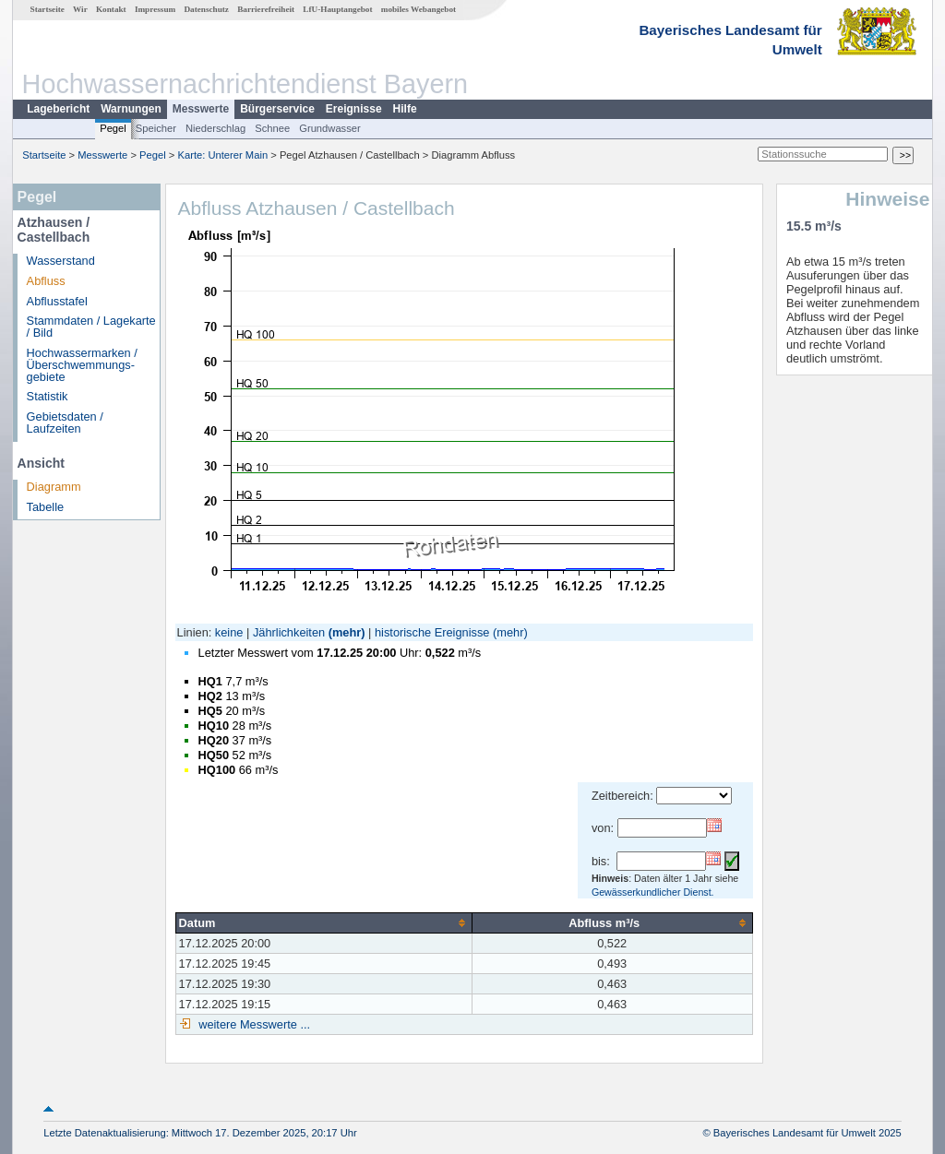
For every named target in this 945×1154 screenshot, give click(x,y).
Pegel (113, 128)
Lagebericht (58, 108)
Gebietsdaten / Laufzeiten (65, 422)
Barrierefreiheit (265, 9)
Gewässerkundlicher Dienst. (653, 892)
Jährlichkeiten (289, 632)
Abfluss (46, 281)
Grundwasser (330, 128)
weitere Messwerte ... (253, 1024)
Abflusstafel (57, 301)
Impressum (155, 9)
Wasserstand (61, 261)
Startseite (47, 9)
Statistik (47, 396)
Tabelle (46, 507)
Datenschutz (206, 9)
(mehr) (347, 632)
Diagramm (54, 487)
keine (229, 632)
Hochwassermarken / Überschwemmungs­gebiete (82, 365)
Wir (80, 9)
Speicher (156, 128)
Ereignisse (354, 108)
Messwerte (201, 108)
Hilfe (405, 108)
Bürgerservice (277, 108)
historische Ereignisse (432, 632)
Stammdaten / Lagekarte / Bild (91, 326)
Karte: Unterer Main (223, 155)
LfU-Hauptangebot (337, 9)
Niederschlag (215, 128)
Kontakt (111, 9)
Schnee (272, 128)
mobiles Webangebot (418, 9)
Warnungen (131, 108)
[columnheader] (323, 922)
